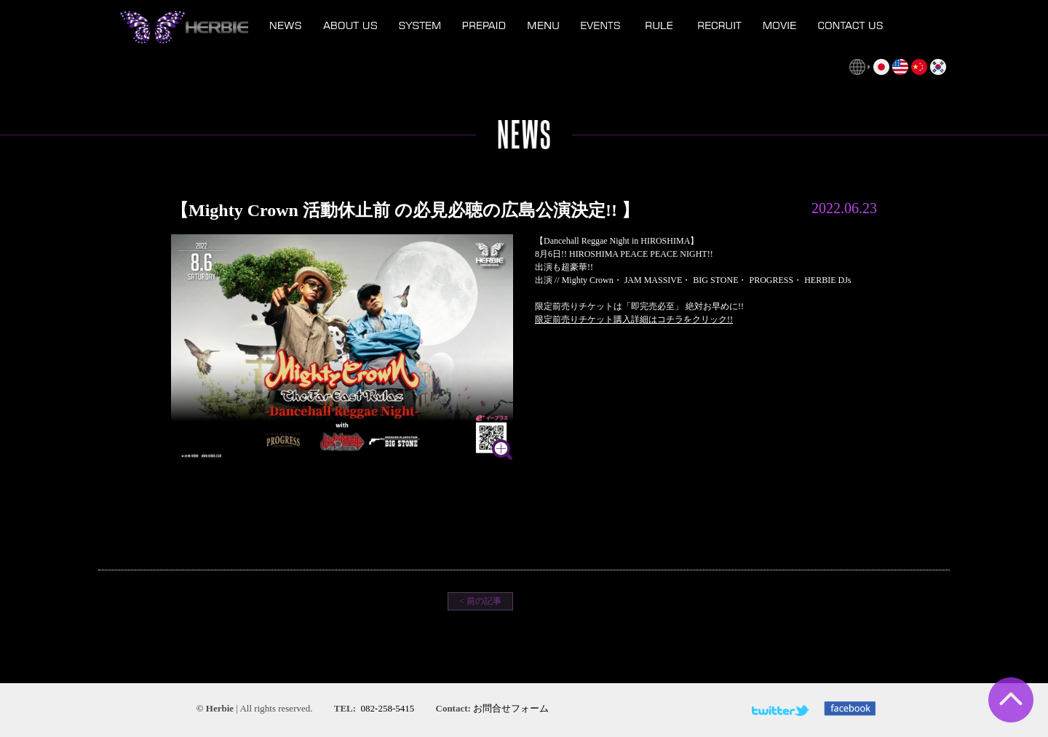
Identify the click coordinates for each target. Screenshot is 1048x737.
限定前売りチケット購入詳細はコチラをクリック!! (634, 319)
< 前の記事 (480, 601)
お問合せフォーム (511, 708)
